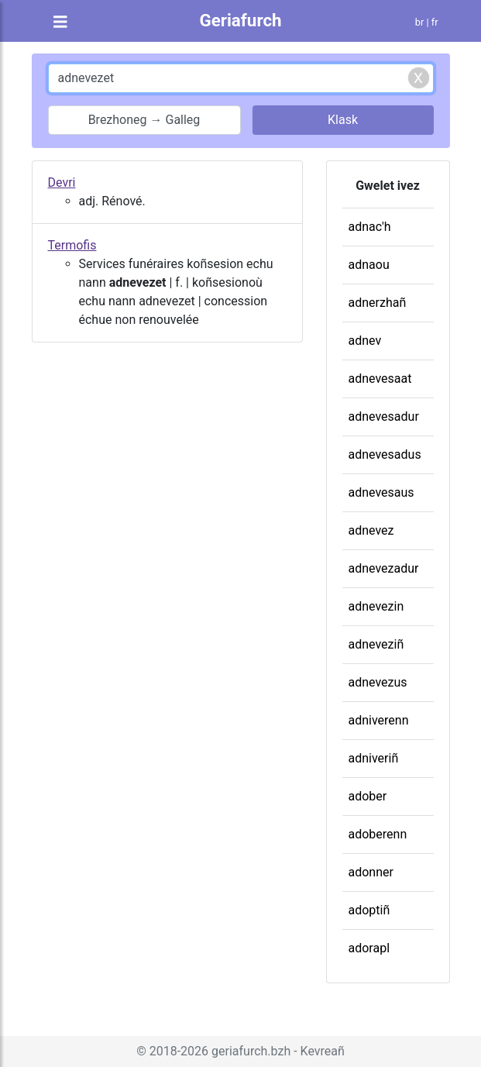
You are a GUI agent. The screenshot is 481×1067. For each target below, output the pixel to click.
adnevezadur (384, 568)
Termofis (72, 245)
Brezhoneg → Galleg (144, 119)
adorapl (369, 948)
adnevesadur (384, 416)
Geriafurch (240, 20)
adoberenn (378, 834)
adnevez (371, 530)
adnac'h (370, 226)
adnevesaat (380, 378)
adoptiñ (369, 910)
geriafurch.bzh (250, 1051)
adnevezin (376, 606)
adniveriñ (374, 758)
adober (368, 796)
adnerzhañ (378, 302)
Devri (62, 182)
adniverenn (379, 720)
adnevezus (378, 682)
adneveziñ (376, 644)
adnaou (369, 264)
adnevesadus (385, 454)
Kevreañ (323, 1051)
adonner (371, 872)
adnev (365, 340)
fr (434, 22)
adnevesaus (381, 492)
